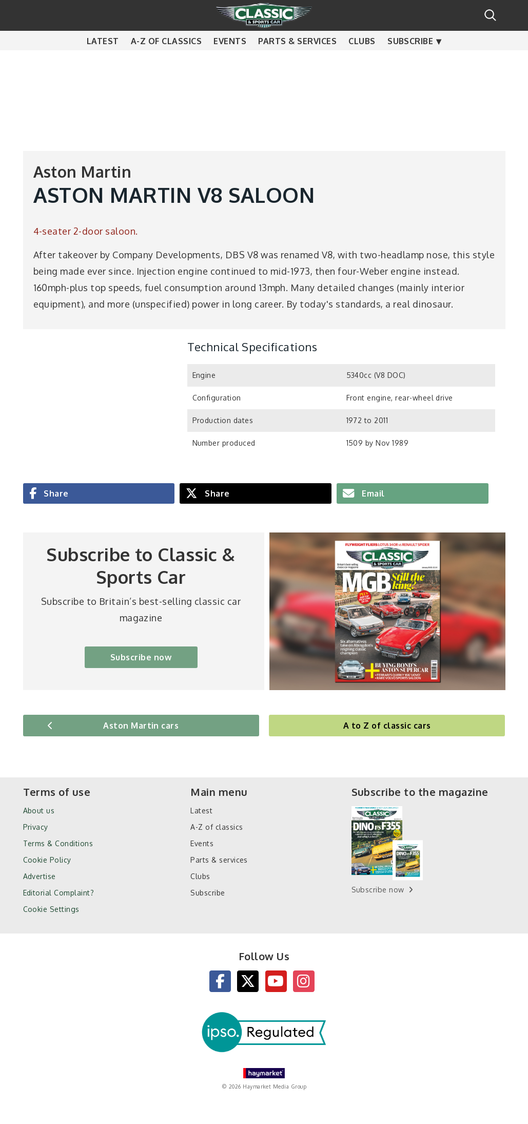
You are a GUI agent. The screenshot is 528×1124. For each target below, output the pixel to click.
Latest (103, 61)
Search (490, 15)
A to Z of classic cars (387, 725)
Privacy (35, 827)
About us (39, 810)
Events (229, 61)
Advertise (39, 876)
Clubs (361, 61)
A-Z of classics (166, 61)
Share (55, 493)
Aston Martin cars (141, 725)
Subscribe (410, 61)
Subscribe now (140, 657)
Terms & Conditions (58, 843)
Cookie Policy (47, 859)
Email (372, 493)
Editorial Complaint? (58, 892)
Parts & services (297, 61)
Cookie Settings (51, 909)
